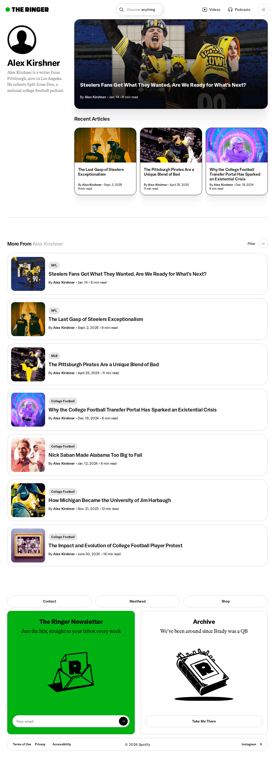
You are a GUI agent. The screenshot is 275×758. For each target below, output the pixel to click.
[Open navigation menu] (264, 10)
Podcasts (239, 9)
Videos (211, 9)
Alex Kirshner (95, 97)
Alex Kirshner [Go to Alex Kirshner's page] (64, 282)
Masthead (138, 601)
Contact (49, 601)
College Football (63, 401)
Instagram (249, 744)
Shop (226, 601)
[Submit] (123, 721)
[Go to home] (27, 9)
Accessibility (62, 744)
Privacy (40, 744)
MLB (54, 356)
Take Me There (204, 721)
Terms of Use (22, 744)
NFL (54, 265)
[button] (139, 10)
